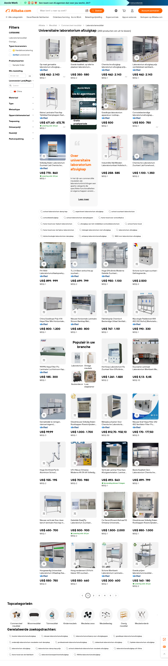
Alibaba (42, 25)
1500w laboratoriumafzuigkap (87, 655)
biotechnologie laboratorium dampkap (57, 236)
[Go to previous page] (82, 595)
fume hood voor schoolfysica (111, 218)
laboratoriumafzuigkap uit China (128, 648)
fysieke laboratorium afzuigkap (140, 642)
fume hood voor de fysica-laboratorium (57, 230)
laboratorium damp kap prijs (48, 648)
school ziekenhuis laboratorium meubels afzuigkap (87, 648)
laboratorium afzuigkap (126, 230)
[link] (164, 639)
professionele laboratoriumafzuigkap (71, 642)
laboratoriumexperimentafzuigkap (54, 655)
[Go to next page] (115, 595)
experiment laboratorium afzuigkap (88, 211)
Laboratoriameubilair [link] (95, 25)
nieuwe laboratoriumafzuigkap (54, 636)
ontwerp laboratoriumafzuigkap (93, 236)
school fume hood (133, 224)
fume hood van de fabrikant (21, 655)
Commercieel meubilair (71, 25)
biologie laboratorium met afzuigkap (95, 230)
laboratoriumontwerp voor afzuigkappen (90, 636)
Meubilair (53, 25)
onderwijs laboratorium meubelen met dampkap (29, 642)
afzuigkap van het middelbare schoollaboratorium (99, 224)
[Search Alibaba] (61, 10)
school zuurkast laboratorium (122, 211)
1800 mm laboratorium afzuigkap (126, 236)
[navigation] (21, 310)
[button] (86, 10)
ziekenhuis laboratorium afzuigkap (107, 642)
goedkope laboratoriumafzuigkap (127, 636)
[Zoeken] (97, 10)
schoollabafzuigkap (49, 218)
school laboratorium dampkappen (78, 218)
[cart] (125, 11)
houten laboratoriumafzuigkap (22, 636)
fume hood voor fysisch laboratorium (56, 224)
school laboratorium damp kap (53, 211)
